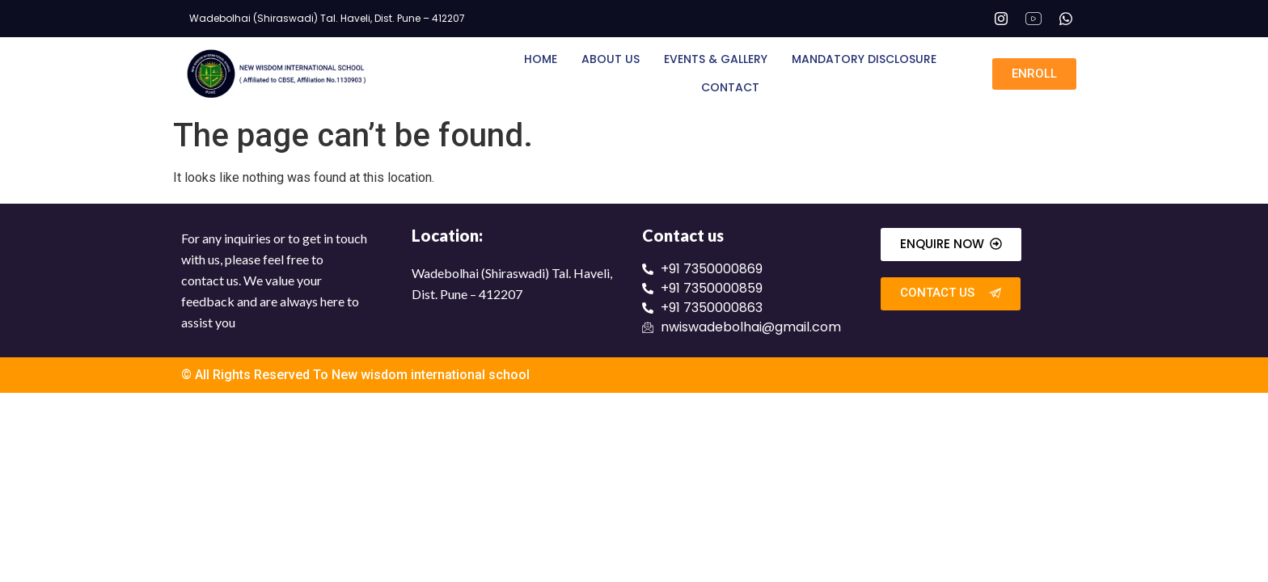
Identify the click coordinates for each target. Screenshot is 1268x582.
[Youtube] (1033, 18)
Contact (730, 87)
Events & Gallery (715, 59)
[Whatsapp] (1066, 18)
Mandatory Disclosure (864, 59)
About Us (610, 59)
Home (540, 59)
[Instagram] (1001, 18)
